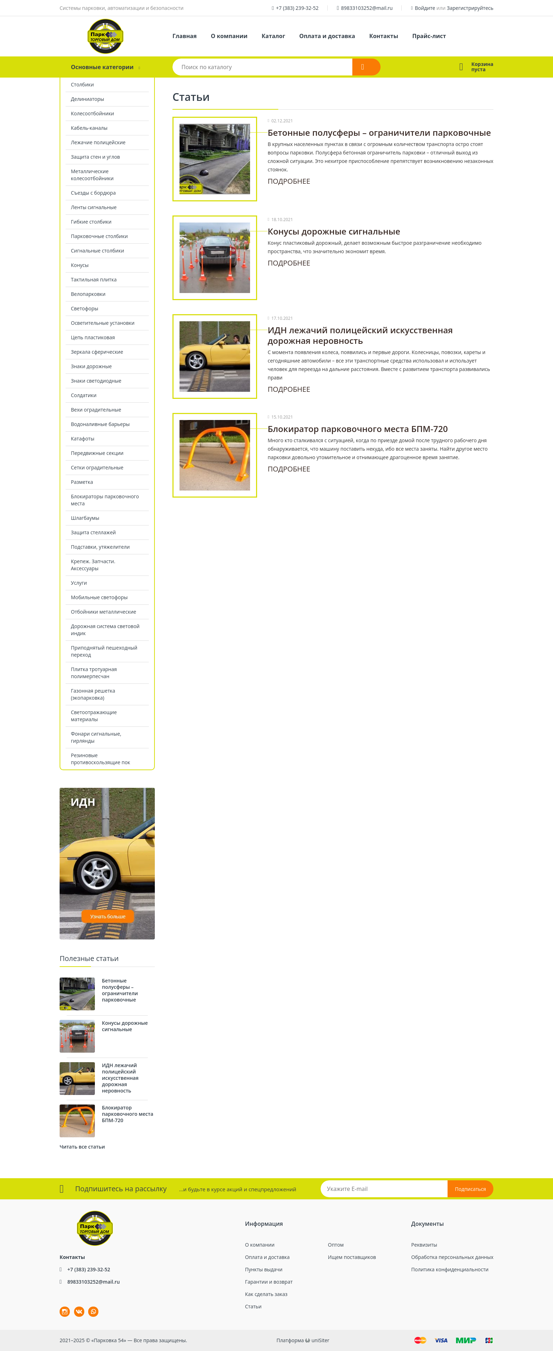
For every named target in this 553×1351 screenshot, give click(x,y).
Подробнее (289, 181)
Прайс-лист (429, 36)
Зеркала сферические (97, 351)
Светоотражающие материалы (94, 716)
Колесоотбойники (92, 113)
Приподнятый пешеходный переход (104, 651)
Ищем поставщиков (352, 1257)
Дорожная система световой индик (105, 630)
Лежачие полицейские (98, 142)
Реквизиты (424, 1244)
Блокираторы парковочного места (105, 500)
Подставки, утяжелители (100, 546)
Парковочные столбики (99, 236)
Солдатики (84, 395)
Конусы (80, 265)
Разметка (82, 482)
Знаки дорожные (91, 366)
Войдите (425, 8)
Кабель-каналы (89, 127)
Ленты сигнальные (94, 207)
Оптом (336, 1244)
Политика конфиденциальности (449, 1269)
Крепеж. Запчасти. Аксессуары (93, 565)
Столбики (82, 84)
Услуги (79, 582)
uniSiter (320, 1340)
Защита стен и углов (95, 156)
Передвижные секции (97, 453)
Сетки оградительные (97, 467)
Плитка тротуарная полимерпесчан (94, 673)
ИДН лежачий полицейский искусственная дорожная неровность (360, 335)
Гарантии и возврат (269, 1281)
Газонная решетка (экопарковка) (93, 694)
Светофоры (84, 308)
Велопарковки (88, 294)
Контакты (383, 36)
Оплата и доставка (327, 36)
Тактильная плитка (94, 279)
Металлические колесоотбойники (92, 175)
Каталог (273, 36)
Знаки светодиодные (96, 380)
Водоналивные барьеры (100, 424)
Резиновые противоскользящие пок (100, 759)
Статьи (253, 1306)
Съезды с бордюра (93, 192)
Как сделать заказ (266, 1294)
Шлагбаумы (85, 518)
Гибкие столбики (91, 221)
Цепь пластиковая (93, 337)
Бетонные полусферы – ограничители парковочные (379, 132)
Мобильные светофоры (99, 597)
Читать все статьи (82, 1146)
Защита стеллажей (93, 532)
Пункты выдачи (263, 1269)
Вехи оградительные (96, 409)
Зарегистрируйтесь (470, 8)
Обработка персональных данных (452, 1257)
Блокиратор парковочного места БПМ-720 (358, 428)
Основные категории (102, 67)
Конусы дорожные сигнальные (334, 231)
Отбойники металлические (103, 611)
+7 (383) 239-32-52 (297, 8)
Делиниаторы (87, 99)
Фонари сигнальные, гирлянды (96, 737)
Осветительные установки (102, 323)
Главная (184, 36)
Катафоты (82, 438)
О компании (229, 36)
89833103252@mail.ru (367, 8)
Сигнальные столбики (97, 250)
